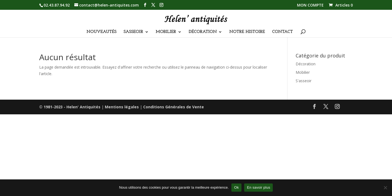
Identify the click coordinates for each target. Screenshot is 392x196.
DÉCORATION (203, 32)
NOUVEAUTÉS (102, 32)
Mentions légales (122, 106)
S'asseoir (303, 80)
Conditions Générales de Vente (173, 106)
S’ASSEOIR (133, 32)
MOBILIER (166, 32)
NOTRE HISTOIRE (247, 32)
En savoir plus (258, 187)
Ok (236, 187)
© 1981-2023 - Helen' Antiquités (69, 106)
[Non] (385, 187)
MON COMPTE (310, 5)
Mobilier (303, 72)
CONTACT (282, 32)
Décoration (306, 63)
